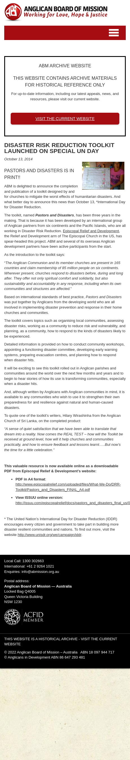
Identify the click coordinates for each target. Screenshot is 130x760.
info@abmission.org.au (40, 572)
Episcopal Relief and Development (91, 231)
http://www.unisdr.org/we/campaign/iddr (49, 535)
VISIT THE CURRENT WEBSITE (65, 118)
